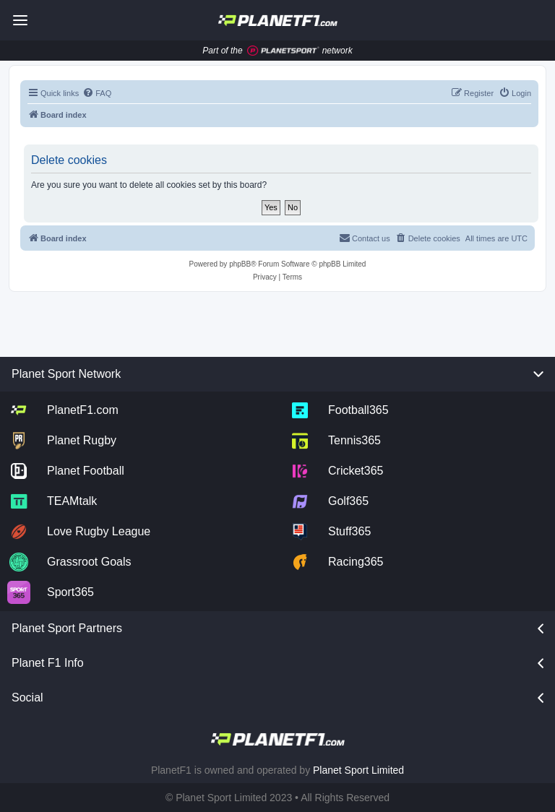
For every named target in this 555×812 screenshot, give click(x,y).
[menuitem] (96, 93)
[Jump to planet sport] (283, 51)
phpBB (240, 264)
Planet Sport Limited (358, 770)
